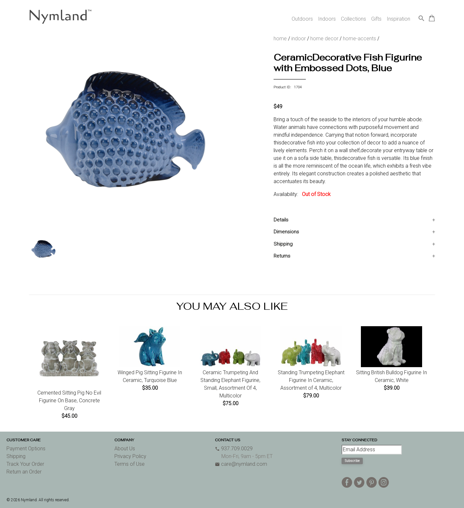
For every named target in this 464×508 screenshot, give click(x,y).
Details (281, 220)
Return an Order (24, 472)
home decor (324, 38)
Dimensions (286, 232)
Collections (353, 19)
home (280, 38)
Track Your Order (25, 464)
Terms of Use (129, 464)
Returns (282, 256)
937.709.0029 (234, 448)
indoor (298, 38)
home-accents (359, 38)
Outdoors (302, 19)
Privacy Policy (130, 456)
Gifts (376, 19)
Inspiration (398, 19)
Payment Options (25, 448)
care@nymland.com (241, 464)
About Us (124, 448)
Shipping (283, 244)
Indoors (327, 19)
